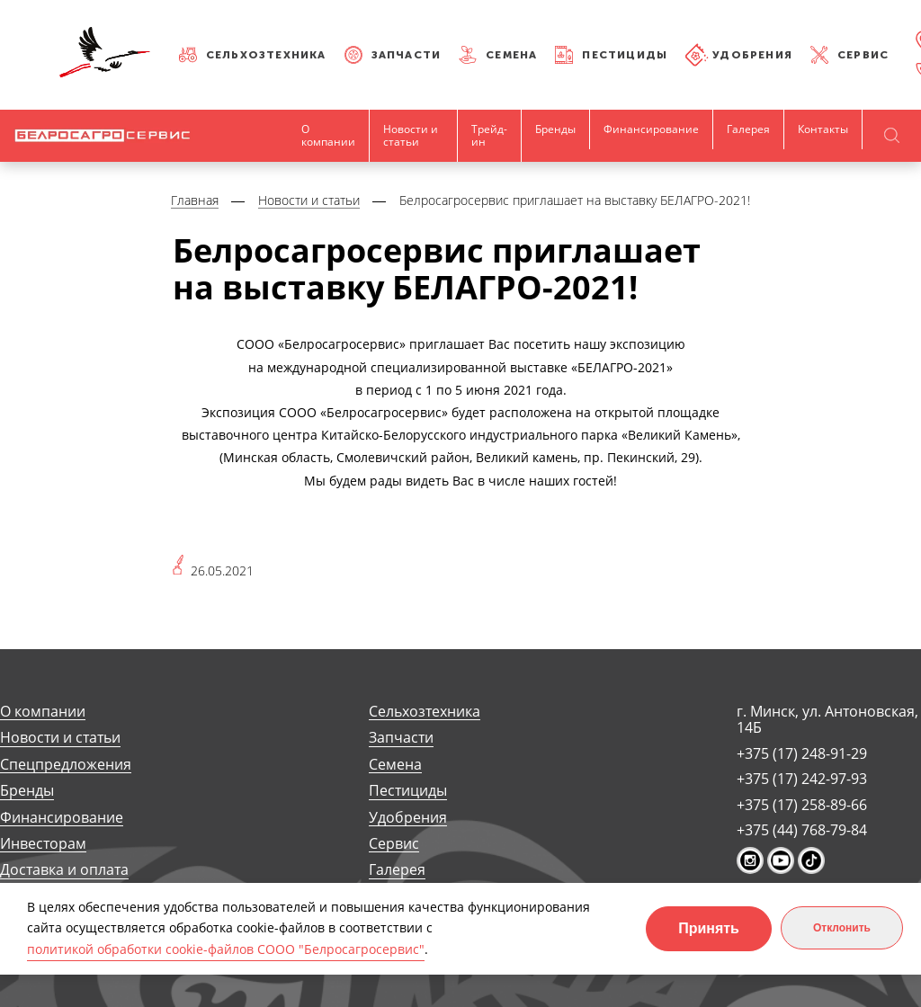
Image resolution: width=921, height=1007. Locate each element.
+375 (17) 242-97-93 (802, 779)
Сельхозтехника (266, 55)
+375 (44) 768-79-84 (802, 830)
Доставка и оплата (64, 869)
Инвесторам (43, 843)
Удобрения (752, 55)
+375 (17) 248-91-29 (802, 753)
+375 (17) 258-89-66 (802, 805)
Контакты (823, 129)
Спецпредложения (65, 764)
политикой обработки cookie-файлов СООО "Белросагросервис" (226, 949)
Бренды (555, 129)
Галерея (748, 129)
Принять (708, 928)
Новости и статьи (410, 135)
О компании (328, 135)
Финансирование (651, 129)
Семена (511, 55)
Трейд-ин (489, 135)
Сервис (863, 55)
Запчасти (406, 55)
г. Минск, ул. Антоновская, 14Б (827, 719)
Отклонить (842, 928)
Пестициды (624, 55)
